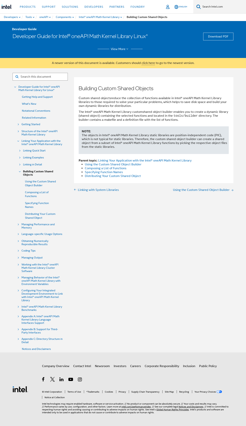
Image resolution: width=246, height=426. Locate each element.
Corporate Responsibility (162, 366)
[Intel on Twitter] (53, 380)
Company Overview (55, 366)
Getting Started (31, 124)
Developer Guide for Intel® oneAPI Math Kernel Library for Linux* (39, 88)
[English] (180, 7)
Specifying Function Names (104, 172)
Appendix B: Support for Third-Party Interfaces (40, 331)
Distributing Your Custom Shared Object (113, 176)
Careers (135, 366)
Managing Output (32, 257)
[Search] (198, 6)
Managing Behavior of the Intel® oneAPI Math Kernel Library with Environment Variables (41, 281)
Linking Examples (33, 157)
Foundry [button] (138, 7)
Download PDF (218, 36)
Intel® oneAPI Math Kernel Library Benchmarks (42, 308)
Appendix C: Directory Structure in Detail (42, 340)
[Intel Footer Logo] (20, 389)
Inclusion (189, 366)
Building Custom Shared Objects (38, 173)
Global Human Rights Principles (172, 409)
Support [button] (49, 7)
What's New (29, 103)
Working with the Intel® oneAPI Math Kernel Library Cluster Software (40, 268)
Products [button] (28, 7)
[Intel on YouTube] (71, 380)
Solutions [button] (70, 7)
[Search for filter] (40, 77)
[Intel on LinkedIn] (62, 380)
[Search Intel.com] (223, 6)
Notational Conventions (36, 110)
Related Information (34, 117)
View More (120, 49)
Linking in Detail (32, 164)
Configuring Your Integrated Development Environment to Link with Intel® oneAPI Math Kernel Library (42, 295)
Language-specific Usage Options (42, 234)
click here (148, 63)
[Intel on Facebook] (43, 380)
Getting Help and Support (37, 97)
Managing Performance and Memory (38, 226)
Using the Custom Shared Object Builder (113, 164)
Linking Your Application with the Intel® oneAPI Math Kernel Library (42, 142)
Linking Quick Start (34, 150)
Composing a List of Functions (105, 168)
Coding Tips (29, 250)
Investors (120, 366)
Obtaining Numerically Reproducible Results (35, 242)
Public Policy (208, 366)
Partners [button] (116, 7)
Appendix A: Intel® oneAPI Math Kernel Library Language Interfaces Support (40, 320)
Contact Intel (82, 366)
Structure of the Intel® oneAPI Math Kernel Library (40, 133)
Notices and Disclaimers (36, 349)
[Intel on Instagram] (80, 380)
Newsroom (102, 366)
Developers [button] (93, 7)
